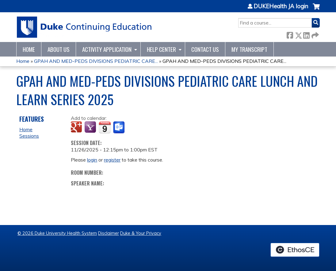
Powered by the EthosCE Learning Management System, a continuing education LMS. (295, 249)
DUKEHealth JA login (281, 6)
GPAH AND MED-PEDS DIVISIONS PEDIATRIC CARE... (96, 61)
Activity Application (107, 49)
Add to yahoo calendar (91, 127)
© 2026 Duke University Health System (57, 233)
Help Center (161, 49)
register (112, 160)
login (92, 160)
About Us (59, 49)
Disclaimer (108, 233)
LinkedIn (306, 34)
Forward (314, 34)
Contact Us (205, 49)
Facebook (290, 34)
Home (29, 49)
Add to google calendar (77, 127)
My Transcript (249, 49)
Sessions (29, 136)
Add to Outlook (119, 127)
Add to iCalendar (104, 127)
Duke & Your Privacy (140, 233)
